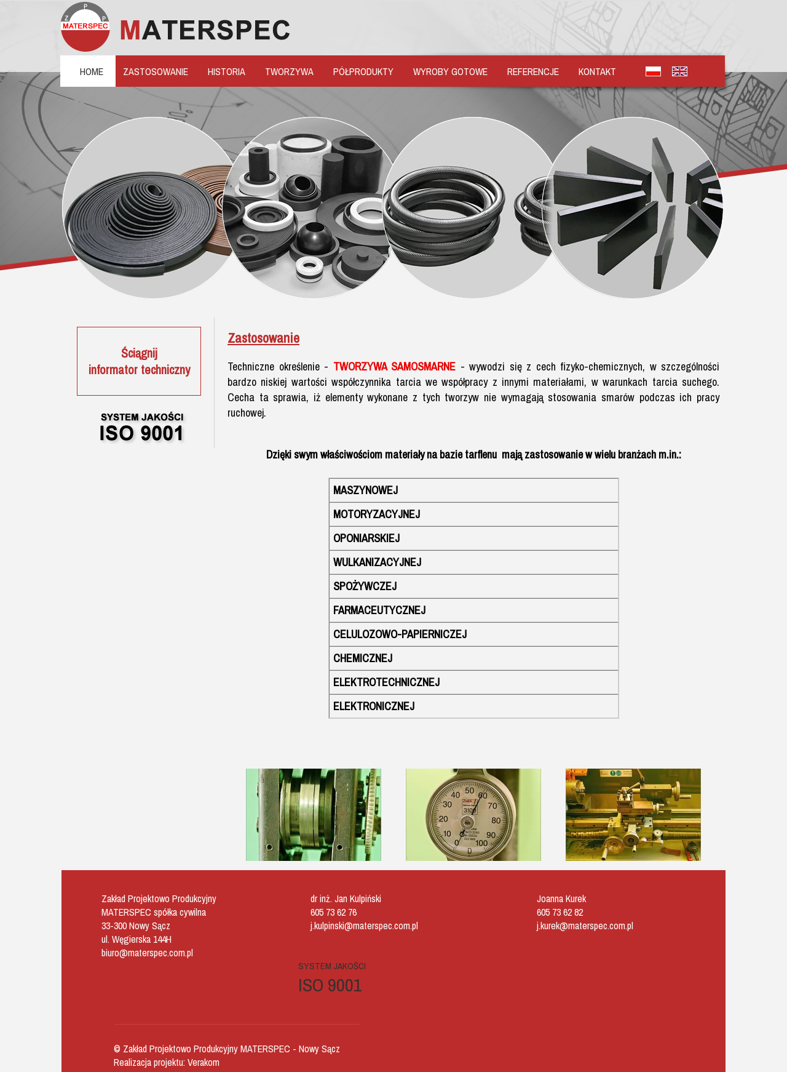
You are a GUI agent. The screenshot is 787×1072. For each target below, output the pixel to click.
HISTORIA (226, 71)
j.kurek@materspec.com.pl (585, 925)
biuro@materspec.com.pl (147, 952)
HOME (91, 71)
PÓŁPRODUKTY (363, 71)
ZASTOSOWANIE (155, 71)
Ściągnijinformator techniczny (139, 361)
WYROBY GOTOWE (450, 71)
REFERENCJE (533, 71)
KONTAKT (597, 71)
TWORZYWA (289, 71)
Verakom (203, 1062)
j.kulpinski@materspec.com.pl (364, 925)
